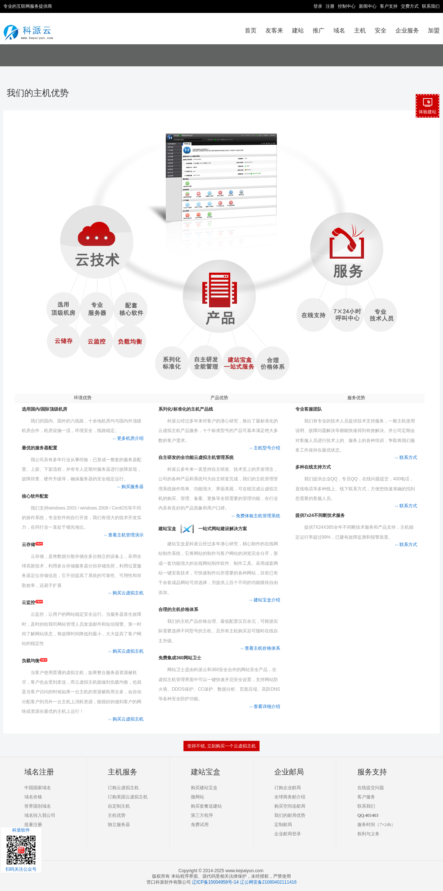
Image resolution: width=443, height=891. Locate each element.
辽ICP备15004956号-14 (215, 882)
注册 (330, 6)
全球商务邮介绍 (289, 797)
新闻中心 (368, 6)
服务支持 (372, 772)
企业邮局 (289, 772)
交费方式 (410, 6)
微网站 (197, 797)
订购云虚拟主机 (123, 787)
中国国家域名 (37, 787)
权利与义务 (368, 833)
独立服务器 (119, 824)
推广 (318, 30)
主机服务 (122, 772)
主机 (360, 30)
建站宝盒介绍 (264, 599)
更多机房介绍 (128, 438)
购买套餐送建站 (206, 806)
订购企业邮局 (287, 787)
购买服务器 (130, 486)
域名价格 (33, 797)
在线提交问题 (370, 787)
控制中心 (347, 6)
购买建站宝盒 (204, 787)
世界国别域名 (37, 806)
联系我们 (431, 6)
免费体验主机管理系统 (255, 515)
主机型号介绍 (264, 447)
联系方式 (406, 457)
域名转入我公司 (39, 815)
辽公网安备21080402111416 (268, 882)
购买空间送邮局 (289, 806)
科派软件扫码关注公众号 (21, 850)
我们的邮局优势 (289, 815)
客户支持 (389, 6)
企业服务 (407, 30)
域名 (339, 30)
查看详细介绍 (264, 706)
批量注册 (33, 824)
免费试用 (200, 824)
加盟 (434, 30)
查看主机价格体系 (260, 648)
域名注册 (39, 772)
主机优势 (117, 815)
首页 (251, 30)
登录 (317, 6)
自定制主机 (119, 806)
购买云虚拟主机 (126, 592)
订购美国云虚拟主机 (128, 797)
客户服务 (366, 797)
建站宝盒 (205, 772)
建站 (298, 30)
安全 (381, 30)
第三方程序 (202, 815)
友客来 (274, 30)
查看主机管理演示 (124, 535)
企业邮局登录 (287, 833)
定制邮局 (283, 824)
